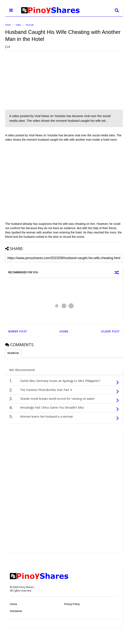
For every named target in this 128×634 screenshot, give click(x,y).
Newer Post (17, 331)
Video (18, 24)
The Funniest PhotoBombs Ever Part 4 (46, 390)
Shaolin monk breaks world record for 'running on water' (57, 399)
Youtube (30, 24)
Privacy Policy (72, 604)
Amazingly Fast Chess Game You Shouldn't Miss (52, 407)
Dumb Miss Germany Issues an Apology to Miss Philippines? (60, 381)
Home (8, 24)
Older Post (110, 331)
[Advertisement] (64, 80)
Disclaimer (16, 611)
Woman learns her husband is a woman (46, 416)
